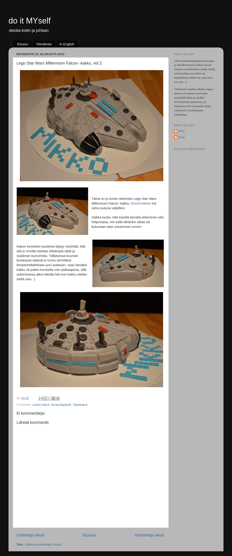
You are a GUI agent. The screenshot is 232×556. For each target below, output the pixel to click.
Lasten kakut (40, 404)
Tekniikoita (44, 44)
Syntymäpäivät (61, 404)
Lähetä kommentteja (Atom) (43, 544)
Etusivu (22, 44)
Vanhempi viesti (149, 535)
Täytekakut (80, 404)
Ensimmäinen (141, 203)
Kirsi (182, 131)
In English (67, 44)
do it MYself (30, 20)
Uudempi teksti (30, 535)
